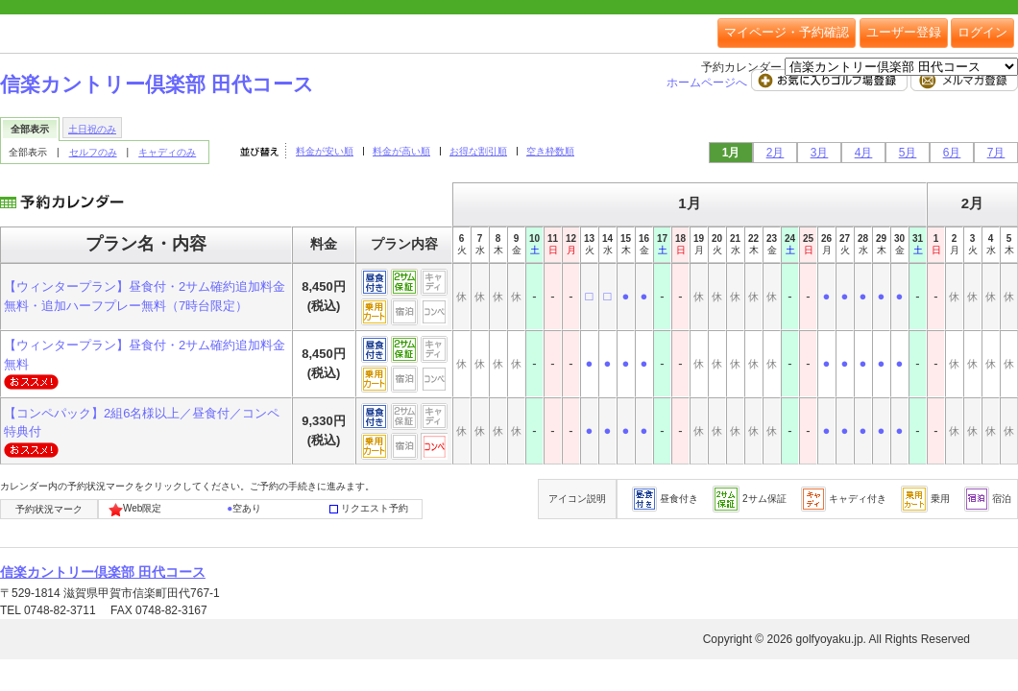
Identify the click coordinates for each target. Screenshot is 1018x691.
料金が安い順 (324, 151)
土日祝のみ (92, 129)
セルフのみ (93, 152)
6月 (952, 152)
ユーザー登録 (903, 32)
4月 (864, 152)
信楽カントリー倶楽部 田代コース (157, 84)
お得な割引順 (478, 151)
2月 (775, 152)
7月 (996, 152)
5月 (908, 152)
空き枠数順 (550, 151)
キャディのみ (167, 152)
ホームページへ (708, 82)
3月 (820, 152)
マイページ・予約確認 (786, 32)
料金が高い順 (401, 151)
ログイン (982, 32)
